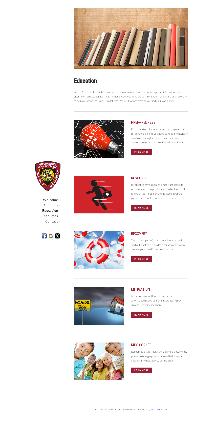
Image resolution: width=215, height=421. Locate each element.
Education (51, 210)
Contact (52, 221)
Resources (49, 216)
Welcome (50, 200)
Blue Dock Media (159, 409)
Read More (141, 152)
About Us (51, 205)
